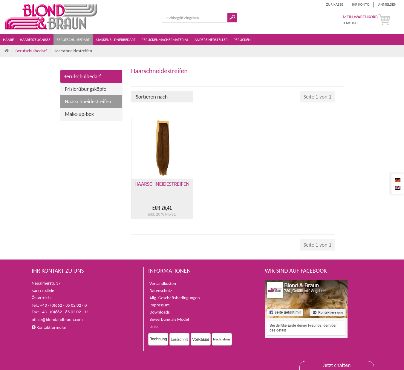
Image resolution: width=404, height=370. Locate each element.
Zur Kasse (334, 4)
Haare (9, 39)
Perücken (243, 39)
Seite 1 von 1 (317, 96)
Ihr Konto (360, 4)
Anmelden (387, 4)
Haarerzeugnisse (36, 39)
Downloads (159, 312)
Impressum (159, 305)
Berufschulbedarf (73, 39)
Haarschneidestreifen (88, 101)
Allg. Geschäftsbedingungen (174, 297)
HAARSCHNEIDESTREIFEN (161, 184)
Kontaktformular (49, 327)
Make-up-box (79, 114)
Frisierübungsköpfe (85, 89)
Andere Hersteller (212, 39)
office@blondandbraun (53, 319)
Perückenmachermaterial (165, 39)
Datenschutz (160, 290)
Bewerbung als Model (169, 319)
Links (153, 326)
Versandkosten (162, 283)
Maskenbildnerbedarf (116, 39)
